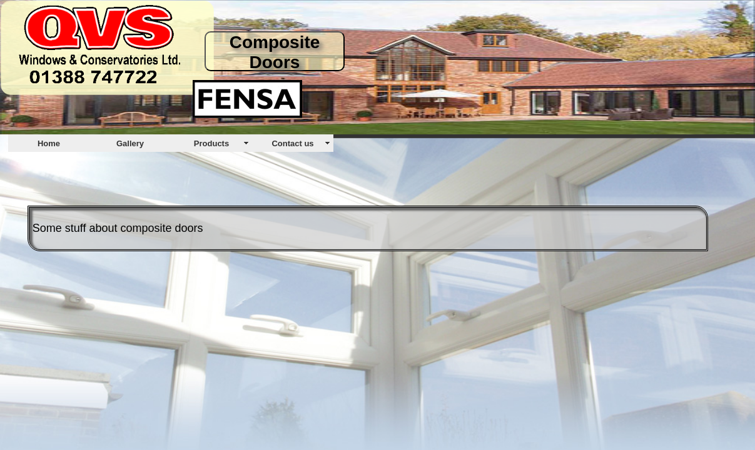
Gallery (130, 143)
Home (49, 143)
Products (211, 143)
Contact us (292, 143)
